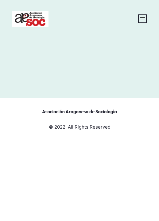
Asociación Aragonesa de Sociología (79, 111)
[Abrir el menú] (142, 18)
